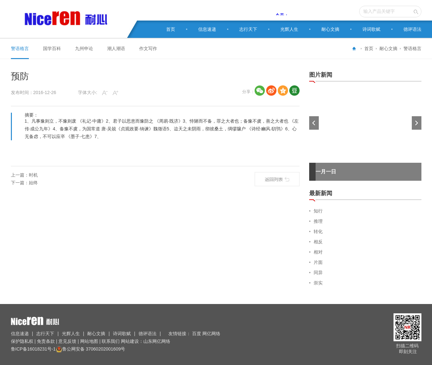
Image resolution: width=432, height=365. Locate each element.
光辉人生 (289, 29)
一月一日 (326, 171)
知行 (318, 210)
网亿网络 (212, 333)
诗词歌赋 (371, 29)
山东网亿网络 (156, 341)
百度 (197, 333)
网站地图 (89, 341)
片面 (318, 262)
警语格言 (412, 48)
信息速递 (207, 29)
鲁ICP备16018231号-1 (33, 349)
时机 (33, 175)
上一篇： (20, 175)
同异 (318, 272)
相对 (318, 252)
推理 (318, 221)
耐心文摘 (330, 29)
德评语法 (412, 29)
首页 (170, 29)
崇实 (318, 282)
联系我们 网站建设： (121, 341)
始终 (33, 182)
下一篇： (20, 182)
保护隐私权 (23, 341)
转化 (318, 231)
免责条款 (46, 341)
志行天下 (248, 29)
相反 (318, 241)
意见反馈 (67, 341)
